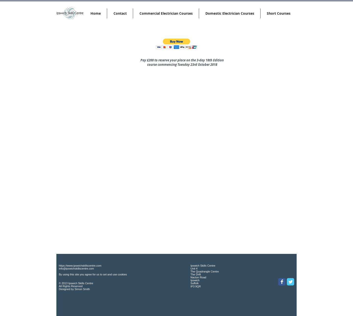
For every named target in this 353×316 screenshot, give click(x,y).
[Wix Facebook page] (282, 281)
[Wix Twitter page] (290, 281)
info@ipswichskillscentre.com (76, 268)
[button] (177, 44)
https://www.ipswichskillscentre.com (80, 265)
